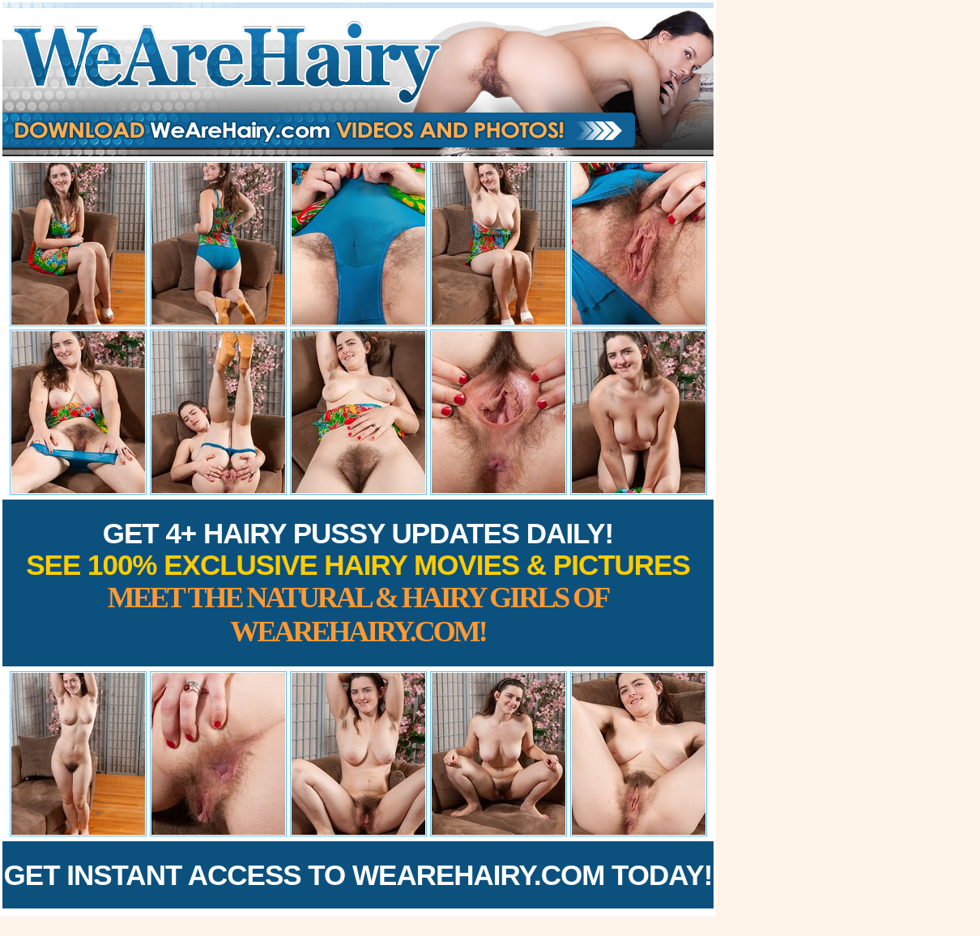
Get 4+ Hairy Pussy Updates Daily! (358, 582)
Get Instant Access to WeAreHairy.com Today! (358, 875)
